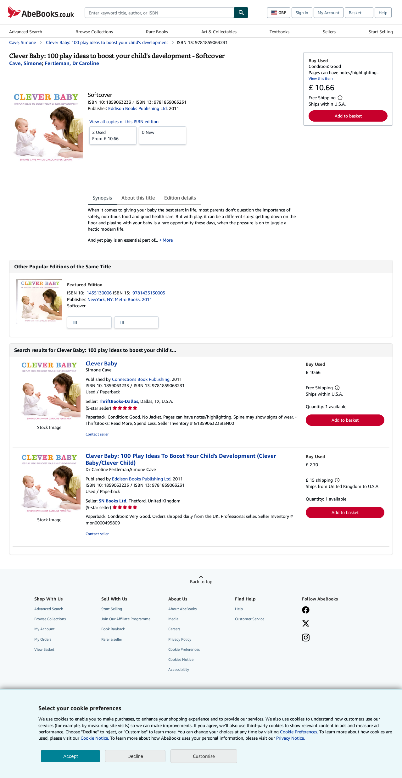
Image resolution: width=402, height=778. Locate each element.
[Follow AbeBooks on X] (306, 624)
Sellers (329, 31)
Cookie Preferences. (299, 731)
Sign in (302, 12)
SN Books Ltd (112, 500)
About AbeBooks (182, 608)
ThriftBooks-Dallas (118, 401)
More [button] (168, 240)
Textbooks (279, 31)
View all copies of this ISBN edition (124, 121)
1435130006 (100, 292)
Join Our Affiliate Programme (125, 618)
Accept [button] (70, 756)
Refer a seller (111, 639)
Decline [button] (135, 756)
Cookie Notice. (95, 738)
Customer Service (249, 618)
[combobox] (159, 12)
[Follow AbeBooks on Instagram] (306, 638)
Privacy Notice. (290, 738)
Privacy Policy (179, 639)
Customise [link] (204, 756)
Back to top (201, 581)
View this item (321, 78)
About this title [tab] (138, 197)
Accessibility (178, 669)
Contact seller (97, 434)
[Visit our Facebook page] (306, 610)
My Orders (42, 639)
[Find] (241, 12)
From (113, 135)
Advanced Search (25, 31)
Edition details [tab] (180, 197)
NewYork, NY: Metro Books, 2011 (119, 299)
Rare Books (157, 31)
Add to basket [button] (348, 115)
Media (173, 618)
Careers (174, 629)
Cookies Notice (180, 659)
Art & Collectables (219, 31)
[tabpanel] (193, 227)
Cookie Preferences (184, 649)
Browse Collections (94, 31)
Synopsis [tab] (102, 197)
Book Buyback (113, 629)
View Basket (44, 649)
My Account (328, 12)
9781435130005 (148, 292)
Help (383, 12)
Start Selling (381, 31)
